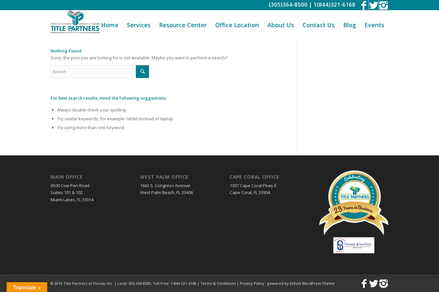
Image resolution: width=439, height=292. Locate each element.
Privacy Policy (252, 283)
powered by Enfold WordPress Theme (301, 283)
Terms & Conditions (218, 283)
